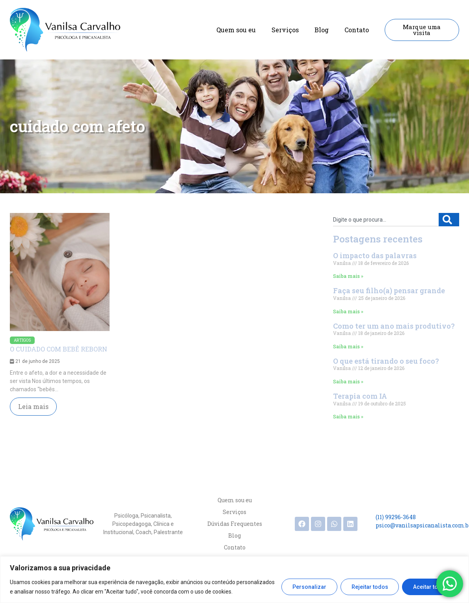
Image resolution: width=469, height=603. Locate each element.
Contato (356, 30)
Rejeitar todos (369, 587)
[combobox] (386, 219)
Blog (322, 30)
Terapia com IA (360, 396)
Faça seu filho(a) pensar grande (389, 290)
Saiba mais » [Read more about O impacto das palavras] (348, 276)
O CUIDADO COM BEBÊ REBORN (58, 349)
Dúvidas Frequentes (234, 523)
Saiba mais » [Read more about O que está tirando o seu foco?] (348, 381)
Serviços (285, 30)
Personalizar (309, 587)
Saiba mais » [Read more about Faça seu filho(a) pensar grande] (348, 311)
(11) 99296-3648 (396, 517)
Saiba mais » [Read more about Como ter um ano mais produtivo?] (348, 346)
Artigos (22, 340)
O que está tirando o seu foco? (386, 361)
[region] (234, 579)
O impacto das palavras (375, 255)
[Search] (449, 219)
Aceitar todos (430, 587)
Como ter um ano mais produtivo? (394, 326)
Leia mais (33, 406)
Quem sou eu (236, 30)
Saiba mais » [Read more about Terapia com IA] (348, 416)
